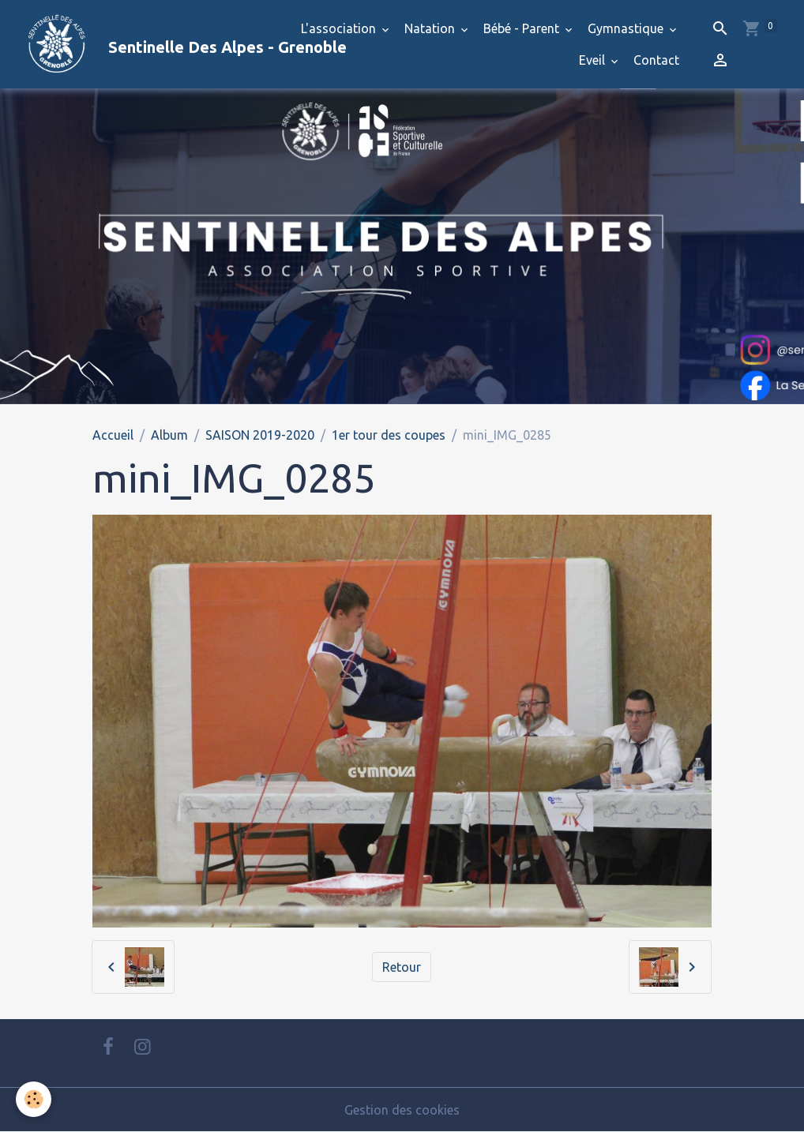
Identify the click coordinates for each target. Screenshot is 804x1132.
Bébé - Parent (522, 28)
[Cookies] (33, 1099)
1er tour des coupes (388, 435)
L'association (340, 28)
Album (169, 435)
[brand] (145, 44)
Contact (656, 60)
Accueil (112, 435)
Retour (401, 967)
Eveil (593, 60)
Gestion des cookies (402, 1110)
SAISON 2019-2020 (259, 435)
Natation (431, 28)
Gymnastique (627, 28)
